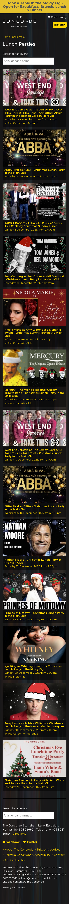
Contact (59, 855)
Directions (19, 833)
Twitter (30, 842)
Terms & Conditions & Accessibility (27, 855)
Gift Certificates (15, 860)
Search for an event (15, 54)
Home (6, 37)
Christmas (18, 37)
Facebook (11, 842)
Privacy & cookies (48, 849)
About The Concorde (19, 849)
